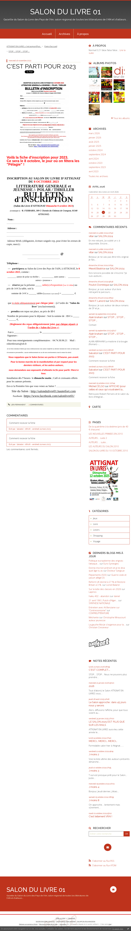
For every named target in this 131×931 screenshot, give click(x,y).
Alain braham (96, 317)
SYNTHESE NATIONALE (99, 603)
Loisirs (96, 529)
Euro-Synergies (111, 563)
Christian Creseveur (99, 627)
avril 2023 (94, 171)
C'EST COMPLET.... (99, 669)
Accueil (47, 33)
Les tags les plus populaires (86, 921)
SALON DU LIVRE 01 (65, 11)
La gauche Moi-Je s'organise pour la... (107, 624)
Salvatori (94, 353)
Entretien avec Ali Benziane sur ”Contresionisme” (104, 609)
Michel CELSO (97, 386)
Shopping (97, 535)
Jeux (95, 518)
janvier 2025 (95, 146)
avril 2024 (94, 158)
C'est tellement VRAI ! (100, 816)
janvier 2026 (95, 137)
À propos (83, 33)
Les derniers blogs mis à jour (45, 921)
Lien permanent (17, 405)
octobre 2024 (95, 150)
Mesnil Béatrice (97, 268)
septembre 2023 (97, 167)
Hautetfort (71, 918)
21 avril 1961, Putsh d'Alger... (103, 600)
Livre (95, 524)
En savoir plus (117, 928)
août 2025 (94, 141)
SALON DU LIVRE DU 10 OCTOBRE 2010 (108, 450)
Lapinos (92, 591)
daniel (117, 596)
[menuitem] (47, 34)
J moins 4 (94, 786)
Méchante (94, 617)
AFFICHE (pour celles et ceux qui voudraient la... (107, 388)
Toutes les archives (98, 176)
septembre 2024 (97, 154)
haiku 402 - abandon (99, 596)
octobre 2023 (95, 163)
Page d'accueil (50, 46)
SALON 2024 (105, 236)
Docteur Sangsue (116, 570)
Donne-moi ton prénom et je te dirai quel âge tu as (107, 569)
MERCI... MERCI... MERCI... (103, 741)
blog (109, 924)
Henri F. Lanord (97, 300)
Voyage (96, 541)
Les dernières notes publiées (65, 921)
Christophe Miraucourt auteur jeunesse (107, 619)
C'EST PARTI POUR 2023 (41, 66)
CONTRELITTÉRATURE (99, 613)
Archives (64, 33)
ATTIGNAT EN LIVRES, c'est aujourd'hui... (24, 46)
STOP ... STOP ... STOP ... (19, 51)
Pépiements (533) (98, 574)
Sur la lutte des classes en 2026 (105, 589)
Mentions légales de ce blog (48, 924)
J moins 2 (94, 754)
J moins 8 (94, 800)
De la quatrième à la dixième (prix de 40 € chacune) (108, 428)
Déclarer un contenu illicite (28, 924)
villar (91, 236)
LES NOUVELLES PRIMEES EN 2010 (106, 433)
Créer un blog (60, 918)
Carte (96, 406)
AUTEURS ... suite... (98, 442)
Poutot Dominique (99, 284)
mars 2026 (94, 133)
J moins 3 (94, 770)
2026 (91, 686)
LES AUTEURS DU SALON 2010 (104, 446)
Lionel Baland (112, 584)
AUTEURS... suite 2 (98, 438)
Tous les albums (121, 118)
